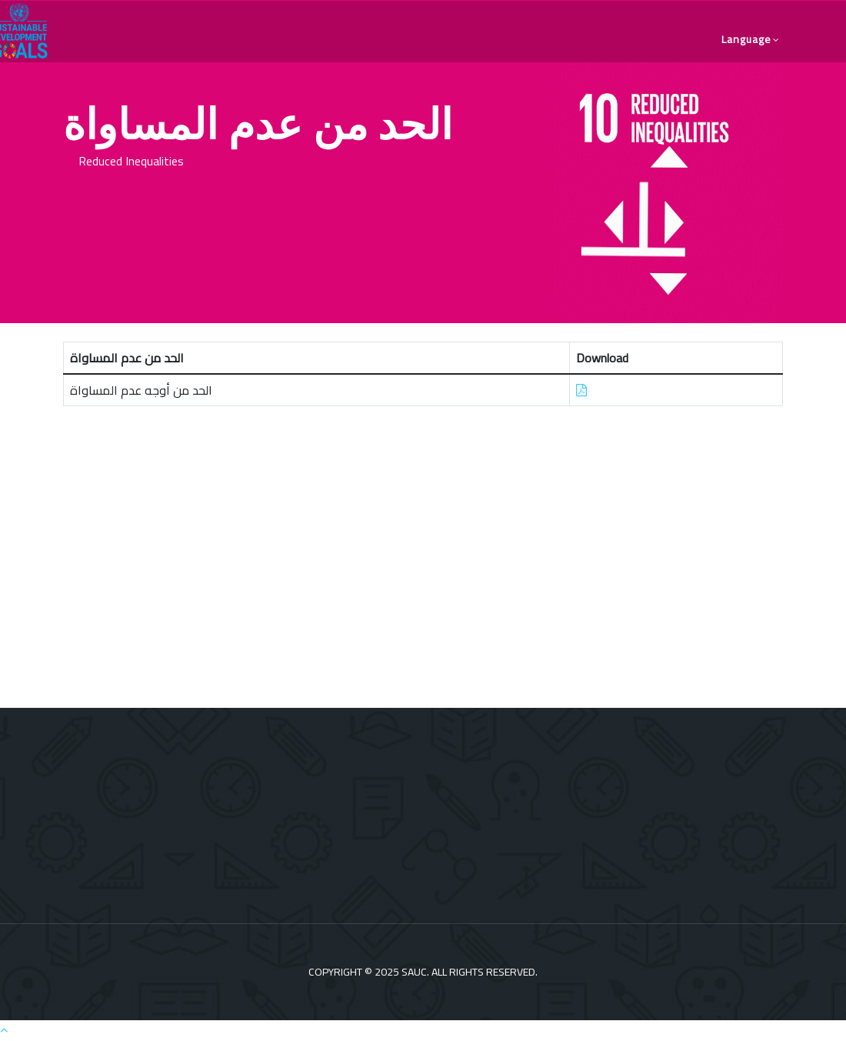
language (746, 39)
